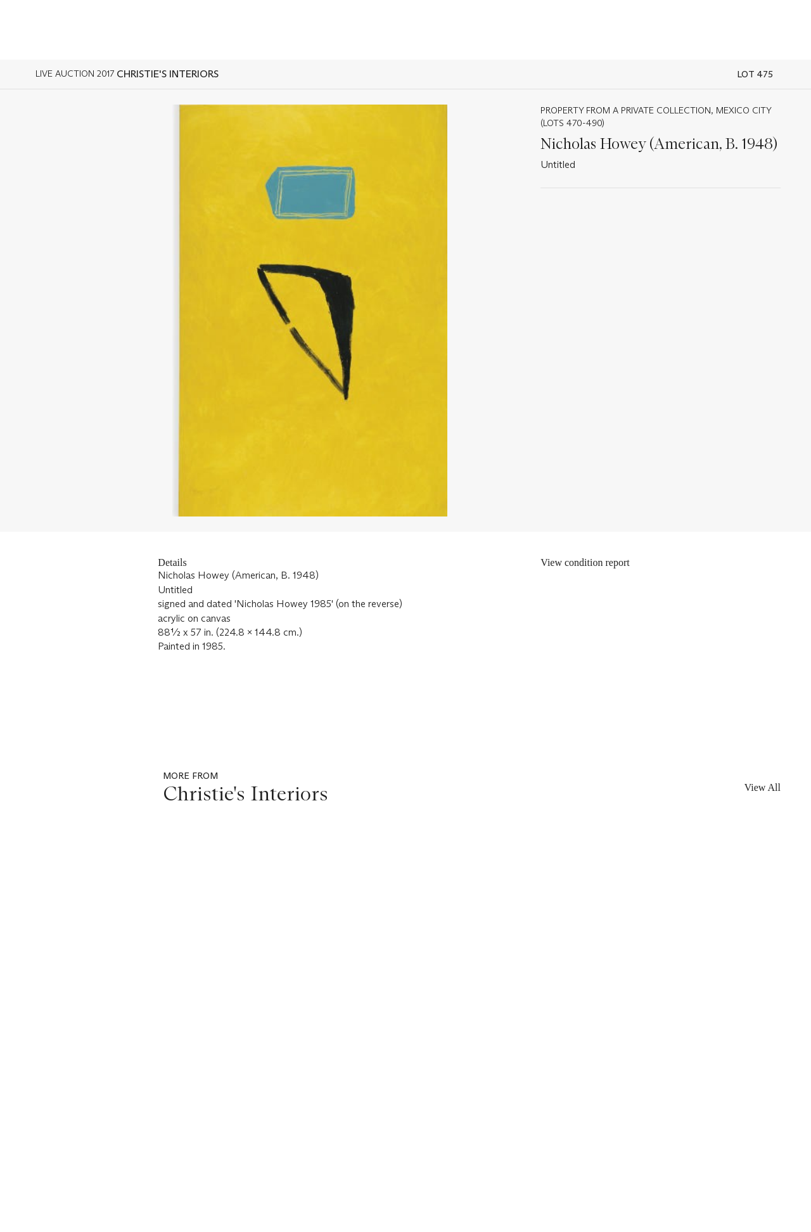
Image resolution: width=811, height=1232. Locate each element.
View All (762, 787)
